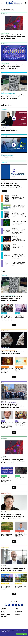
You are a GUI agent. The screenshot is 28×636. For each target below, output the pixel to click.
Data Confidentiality (18, 611)
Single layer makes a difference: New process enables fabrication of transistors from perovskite (13, 66)
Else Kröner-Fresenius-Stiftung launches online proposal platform (19, 264)
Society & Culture (5, 610)
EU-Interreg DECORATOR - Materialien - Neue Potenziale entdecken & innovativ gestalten (11, 185)
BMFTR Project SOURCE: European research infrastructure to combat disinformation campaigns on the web (7, 317)
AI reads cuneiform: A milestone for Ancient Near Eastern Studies (12, 353)
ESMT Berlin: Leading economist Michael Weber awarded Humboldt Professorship (21, 534)
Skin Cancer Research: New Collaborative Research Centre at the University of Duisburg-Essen (13, 406)
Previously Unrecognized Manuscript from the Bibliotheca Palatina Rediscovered (7, 370)
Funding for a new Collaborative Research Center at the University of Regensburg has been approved (12, 516)
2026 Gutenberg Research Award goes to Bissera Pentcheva (18, 198)
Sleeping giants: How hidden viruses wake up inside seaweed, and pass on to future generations (13, 36)
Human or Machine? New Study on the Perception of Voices (20, 370)
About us (16, 608)
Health (2, 611)
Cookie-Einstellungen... (5, 634)
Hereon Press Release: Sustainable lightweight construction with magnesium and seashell (12, 96)
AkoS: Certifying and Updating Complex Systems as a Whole (19, 316)
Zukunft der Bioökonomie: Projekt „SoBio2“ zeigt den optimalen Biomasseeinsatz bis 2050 (19, 207)
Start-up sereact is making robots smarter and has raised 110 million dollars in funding (19, 215)
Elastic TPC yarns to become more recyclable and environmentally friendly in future (18, 239)
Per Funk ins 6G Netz (7, 157)
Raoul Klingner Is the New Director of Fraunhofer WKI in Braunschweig (13, 569)
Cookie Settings (17, 614)
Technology (3, 608)
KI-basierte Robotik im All (9, 130)
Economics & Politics (5, 614)
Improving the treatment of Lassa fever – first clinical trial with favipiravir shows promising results (19, 231)
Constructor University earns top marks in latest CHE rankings (20, 586)
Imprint (16, 609)
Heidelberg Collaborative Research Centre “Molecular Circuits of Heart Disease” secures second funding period (7, 425)
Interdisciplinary (4, 616)
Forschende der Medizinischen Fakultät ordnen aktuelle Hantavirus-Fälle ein (19, 223)
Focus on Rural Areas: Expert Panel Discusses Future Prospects (6, 534)
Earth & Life (3, 613)
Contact (16, 613)
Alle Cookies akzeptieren (21, 634)
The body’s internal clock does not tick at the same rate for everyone (20, 424)
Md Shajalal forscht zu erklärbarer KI (17, 246)
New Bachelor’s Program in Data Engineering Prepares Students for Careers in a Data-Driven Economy (19, 256)
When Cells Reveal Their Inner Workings (20, 478)
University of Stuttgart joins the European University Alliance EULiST (6, 587)
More (4, 191)
